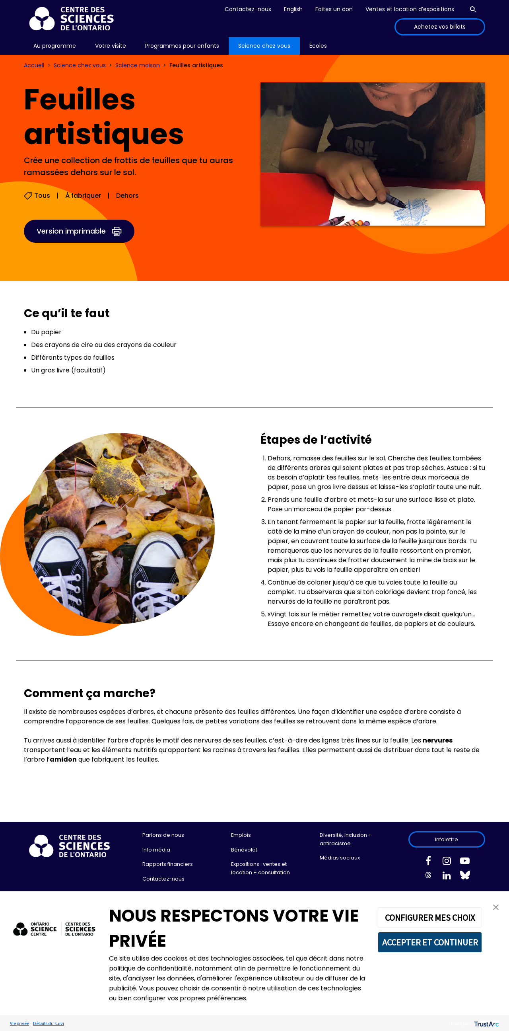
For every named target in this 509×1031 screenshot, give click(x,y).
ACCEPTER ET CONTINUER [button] (430, 942)
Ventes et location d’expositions (409, 9)
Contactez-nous (248, 9)
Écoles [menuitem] (318, 46)
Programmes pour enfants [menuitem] (182, 46)
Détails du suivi (48, 1023)
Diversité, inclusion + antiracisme (346, 839)
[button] (496, 907)
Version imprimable (71, 231)
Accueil (34, 65)
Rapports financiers (167, 864)
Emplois (241, 835)
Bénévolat (244, 849)
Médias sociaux (340, 857)
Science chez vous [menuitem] (264, 46)
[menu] (54, 46)
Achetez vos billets (440, 27)
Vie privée (19, 1023)
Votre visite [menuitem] (110, 46)
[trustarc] (486, 1023)
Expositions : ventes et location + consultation (260, 868)
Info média (156, 849)
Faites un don (334, 9)
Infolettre (446, 839)
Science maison (137, 65)
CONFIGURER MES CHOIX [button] (430, 917)
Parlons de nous (163, 835)
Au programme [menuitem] (54, 46)
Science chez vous (80, 65)
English (293, 9)
